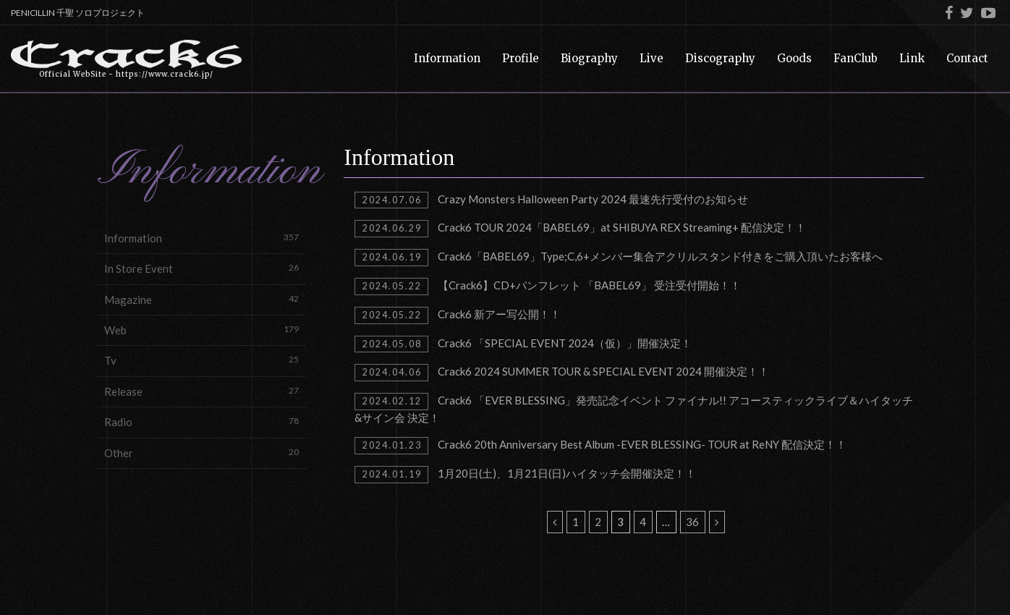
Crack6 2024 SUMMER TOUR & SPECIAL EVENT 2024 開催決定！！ (561, 372)
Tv (201, 360)
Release (201, 391)
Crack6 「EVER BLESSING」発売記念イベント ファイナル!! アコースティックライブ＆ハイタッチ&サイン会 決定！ (633, 408)
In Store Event (201, 268)
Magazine (201, 299)
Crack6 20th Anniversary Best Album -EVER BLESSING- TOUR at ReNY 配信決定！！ (600, 445)
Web (201, 329)
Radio (201, 421)
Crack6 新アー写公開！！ (457, 315)
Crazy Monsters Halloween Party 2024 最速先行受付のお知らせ (551, 200)
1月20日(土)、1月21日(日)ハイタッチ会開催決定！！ (525, 474)
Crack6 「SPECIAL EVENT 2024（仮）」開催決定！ (523, 344)
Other (201, 452)
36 (692, 521)
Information (201, 238)
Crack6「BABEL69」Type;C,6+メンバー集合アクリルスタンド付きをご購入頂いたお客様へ (618, 257)
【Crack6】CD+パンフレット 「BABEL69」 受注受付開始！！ (547, 286)
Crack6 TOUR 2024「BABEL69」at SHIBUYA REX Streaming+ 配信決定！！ (580, 228)
